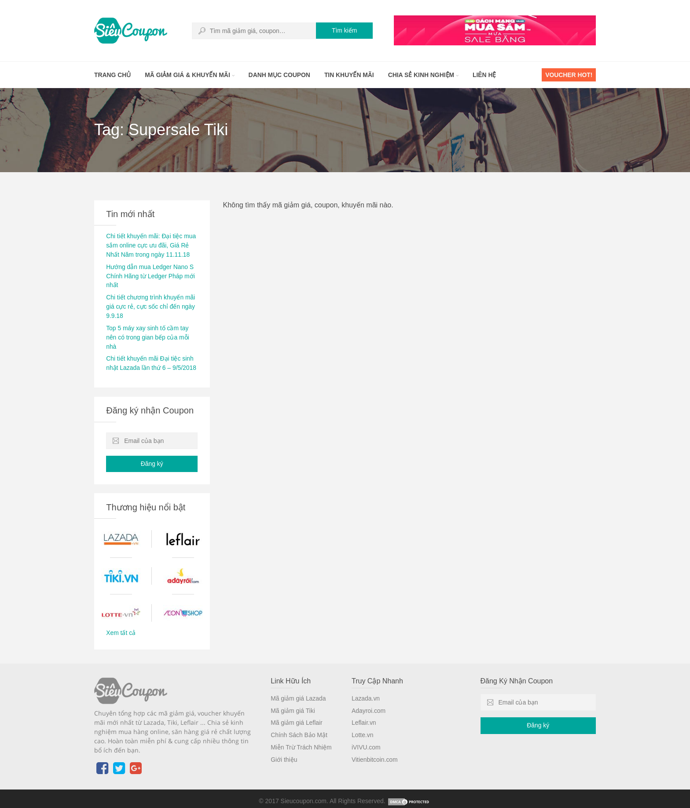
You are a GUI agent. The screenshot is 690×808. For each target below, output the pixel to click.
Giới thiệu (284, 752)
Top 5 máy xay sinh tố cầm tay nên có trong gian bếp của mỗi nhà (148, 333)
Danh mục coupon (281, 74)
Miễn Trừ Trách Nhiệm (301, 740)
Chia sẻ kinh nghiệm (425, 74)
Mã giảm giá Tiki (293, 704)
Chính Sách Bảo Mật (299, 728)
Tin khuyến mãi (351, 74)
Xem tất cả (121, 627)
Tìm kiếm (344, 30)
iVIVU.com (366, 740)
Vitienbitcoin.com (375, 752)
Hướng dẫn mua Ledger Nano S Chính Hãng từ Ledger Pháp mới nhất (150, 274)
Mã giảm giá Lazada (298, 693)
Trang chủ (112, 74)
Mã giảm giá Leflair (297, 716)
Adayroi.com (369, 704)
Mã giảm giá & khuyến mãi (190, 74)
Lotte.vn (363, 728)
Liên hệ (487, 74)
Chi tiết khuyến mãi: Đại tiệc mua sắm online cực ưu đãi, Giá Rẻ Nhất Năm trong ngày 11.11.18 (151, 244)
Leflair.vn (364, 716)
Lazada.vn (366, 693)
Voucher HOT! (568, 74)
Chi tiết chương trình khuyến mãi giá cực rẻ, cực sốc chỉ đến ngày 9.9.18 (151, 303)
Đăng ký (152, 458)
